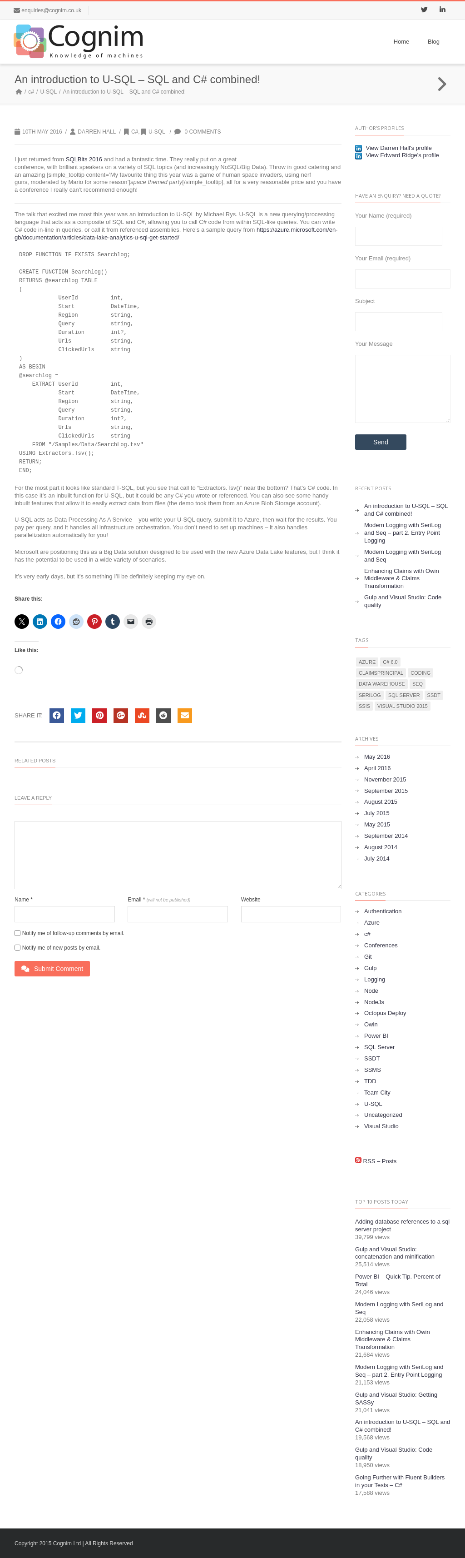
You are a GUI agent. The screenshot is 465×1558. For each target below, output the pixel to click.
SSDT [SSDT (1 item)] (433, 695)
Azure (372, 922)
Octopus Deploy (385, 1013)
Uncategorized (383, 1114)
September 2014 (386, 835)
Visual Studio (381, 1126)
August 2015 (380, 801)
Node (371, 990)
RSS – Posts (375, 1161)
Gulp (370, 968)
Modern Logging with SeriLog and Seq (402, 555)
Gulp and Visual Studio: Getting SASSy (396, 1398)
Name (24, 899)
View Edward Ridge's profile (397, 155)
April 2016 (377, 768)
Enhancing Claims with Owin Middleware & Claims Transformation (401, 578)
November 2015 (385, 779)
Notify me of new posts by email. (61, 948)
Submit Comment (52, 968)
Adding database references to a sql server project (402, 1225)
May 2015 (377, 824)
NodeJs (374, 1002)
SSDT (372, 1058)
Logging (374, 979)
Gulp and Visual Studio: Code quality (402, 601)
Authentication (382, 911)
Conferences (381, 945)
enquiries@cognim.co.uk (51, 10)
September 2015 (386, 790)
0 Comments (197, 132)
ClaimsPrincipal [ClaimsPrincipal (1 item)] (381, 673)
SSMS (372, 1069)
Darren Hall (97, 132)
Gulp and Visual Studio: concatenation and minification (395, 1253)
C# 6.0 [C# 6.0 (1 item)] (390, 662)
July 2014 (377, 858)
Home (402, 41)
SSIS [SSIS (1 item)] (364, 706)
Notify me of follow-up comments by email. (73, 933)
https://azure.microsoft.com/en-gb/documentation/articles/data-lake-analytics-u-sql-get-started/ (176, 233)
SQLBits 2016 (84, 159)
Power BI (376, 1035)
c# (31, 92)
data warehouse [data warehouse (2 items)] (382, 684)
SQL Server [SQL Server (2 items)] (404, 695)
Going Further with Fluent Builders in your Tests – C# (400, 1481)
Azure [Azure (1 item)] (367, 662)
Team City (377, 1092)
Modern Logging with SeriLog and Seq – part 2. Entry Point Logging (402, 533)
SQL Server (379, 1047)
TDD (370, 1081)
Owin (371, 1024)
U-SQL (48, 92)
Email (159, 899)
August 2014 (380, 847)
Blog (434, 41)
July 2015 (377, 813)
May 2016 (377, 756)
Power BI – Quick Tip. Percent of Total (397, 1280)
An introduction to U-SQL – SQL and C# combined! (406, 510)
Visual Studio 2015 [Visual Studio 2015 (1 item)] (402, 706)
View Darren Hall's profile (393, 147)
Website (251, 899)
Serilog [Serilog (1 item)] (370, 695)
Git (368, 956)
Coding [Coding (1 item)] (420, 673)
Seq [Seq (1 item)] (417, 684)
